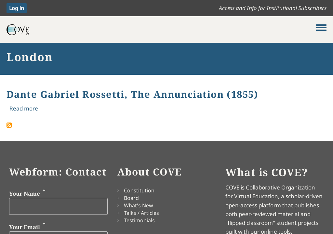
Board (131, 198)
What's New (138, 205)
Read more (23, 108)
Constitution (139, 190)
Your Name (24, 193)
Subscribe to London (9, 125)
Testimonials (139, 220)
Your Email (24, 226)
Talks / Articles (141, 212)
